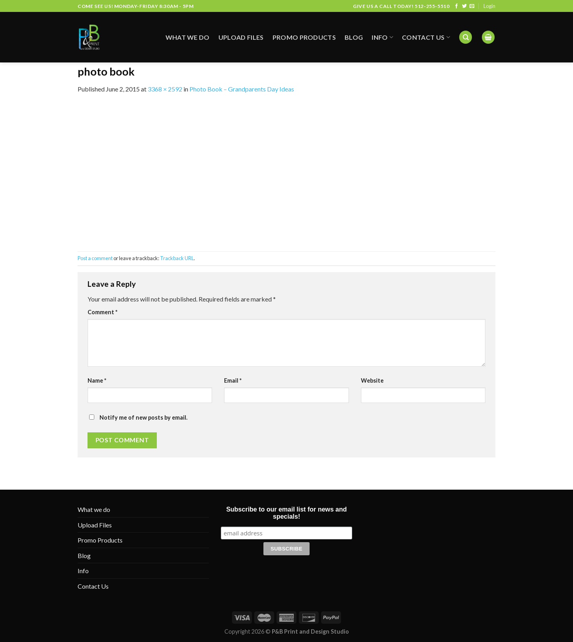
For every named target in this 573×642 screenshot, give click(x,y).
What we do (188, 30)
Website (372, 380)
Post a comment (95, 258)
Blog (354, 30)
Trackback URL (177, 258)
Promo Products (304, 30)
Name (97, 380)
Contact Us (426, 30)
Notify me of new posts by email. (143, 417)
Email (233, 380)
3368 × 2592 (165, 89)
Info (382, 30)
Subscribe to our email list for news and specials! (286, 513)
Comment (102, 312)
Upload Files (241, 30)
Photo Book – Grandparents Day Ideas (241, 89)
